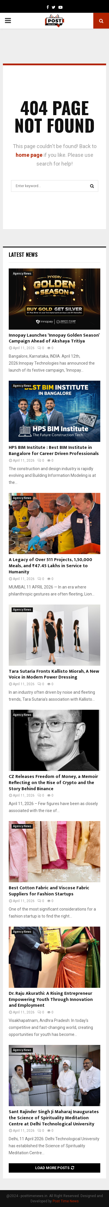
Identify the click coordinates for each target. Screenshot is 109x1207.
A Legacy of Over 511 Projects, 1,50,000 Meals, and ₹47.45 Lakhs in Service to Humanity (50, 566)
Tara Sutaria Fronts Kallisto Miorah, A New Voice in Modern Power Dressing (54, 674)
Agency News (22, 273)
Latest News (23, 254)
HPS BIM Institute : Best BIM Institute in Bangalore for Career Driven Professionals (54, 451)
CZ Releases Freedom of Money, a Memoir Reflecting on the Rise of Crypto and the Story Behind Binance (53, 783)
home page (29, 155)
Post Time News (66, 1201)
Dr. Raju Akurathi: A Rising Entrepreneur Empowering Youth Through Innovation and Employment (51, 1000)
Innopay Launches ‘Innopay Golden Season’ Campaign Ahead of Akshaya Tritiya (54, 338)
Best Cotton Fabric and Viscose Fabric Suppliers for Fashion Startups (49, 891)
